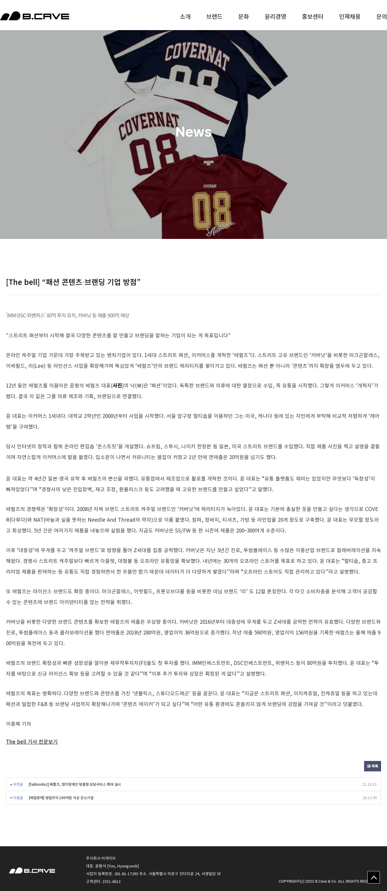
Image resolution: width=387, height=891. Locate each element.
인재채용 (350, 16)
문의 (381, 16)
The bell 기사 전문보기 (32, 741)
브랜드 (214, 16)
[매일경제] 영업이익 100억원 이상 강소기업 (61, 797)
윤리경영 (275, 16)
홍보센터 (312, 16)
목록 (372, 766)
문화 (243, 16)
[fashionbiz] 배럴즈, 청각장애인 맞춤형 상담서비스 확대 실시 (75, 784)
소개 (185, 16)
